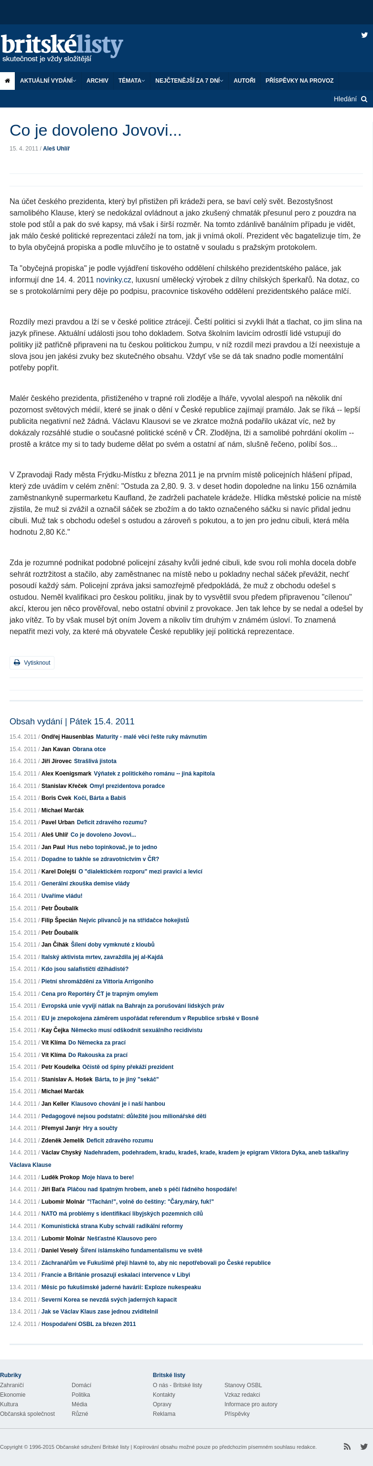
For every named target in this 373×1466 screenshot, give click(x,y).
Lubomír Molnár (63, 1201)
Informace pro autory (250, 1404)
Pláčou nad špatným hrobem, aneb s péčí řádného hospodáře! (152, 1189)
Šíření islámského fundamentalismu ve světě (141, 1250)
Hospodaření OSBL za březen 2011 (89, 1324)
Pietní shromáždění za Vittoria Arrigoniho (98, 981)
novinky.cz (113, 280)
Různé (80, 1414)
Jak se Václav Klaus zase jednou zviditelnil (100, 1311)
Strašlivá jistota (95, 761)
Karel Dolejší (59, 871)
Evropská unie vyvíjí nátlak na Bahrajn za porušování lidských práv (133, 1005)
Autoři (245, 80)
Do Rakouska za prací (98, 1055)
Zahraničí (12, 1385)
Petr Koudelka (61, 1067)
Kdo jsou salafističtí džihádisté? (85, 969)
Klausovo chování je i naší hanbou (118, 1103)
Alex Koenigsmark (67, 773)
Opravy (162, 1404)
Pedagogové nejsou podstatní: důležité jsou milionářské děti (124, 1116)
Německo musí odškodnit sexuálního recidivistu (136, 1030)
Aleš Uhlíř (56, 148)
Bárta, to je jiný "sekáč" (127, 1079)
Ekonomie (12, 1394)
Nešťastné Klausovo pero (122, 1238)
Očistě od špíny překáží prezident (127, 1067)
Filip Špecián (59, 920)
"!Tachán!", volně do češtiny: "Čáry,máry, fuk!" (150, 1201)
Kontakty (164, 1394)
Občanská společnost (27, 1414)
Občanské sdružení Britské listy (92, 1447)
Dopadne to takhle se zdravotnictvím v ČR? (101, 859)
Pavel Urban (58, 822)
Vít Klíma (54, 1042)
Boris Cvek (57, 798)
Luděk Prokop (61, 1177)
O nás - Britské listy (177, 1385)
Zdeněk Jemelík (63, 1140)
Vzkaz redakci (242, 1394)
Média (79, 1404)
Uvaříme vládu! (62, 896)
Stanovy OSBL (243, 1385)
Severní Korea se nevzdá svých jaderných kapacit (109, 1299)
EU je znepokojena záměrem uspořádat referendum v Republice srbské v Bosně (150, 1018)
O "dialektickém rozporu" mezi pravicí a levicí (140, 871)
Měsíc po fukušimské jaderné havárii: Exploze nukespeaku (121, 1287)
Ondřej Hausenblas (68, 736)
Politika (81, 1394)
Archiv (97, 80)
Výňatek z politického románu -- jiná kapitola (154, 773)
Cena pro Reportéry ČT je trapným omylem (100, 994)
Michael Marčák (63, 810)
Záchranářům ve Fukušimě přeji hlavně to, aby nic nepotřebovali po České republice (156, 1263)
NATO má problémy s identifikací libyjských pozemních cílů (122, 1213)
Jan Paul (53, 847)
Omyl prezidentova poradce (127, 786)
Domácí (81, 1385)
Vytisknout (32, 662)
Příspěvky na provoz (300, 80)
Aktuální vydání (48, 80)
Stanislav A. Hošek (67, 1079)
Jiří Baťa (53, 1189)
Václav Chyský (62, 1152)
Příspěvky (237, 1414)
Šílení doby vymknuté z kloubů (112, 944)
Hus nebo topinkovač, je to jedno (112, 847)
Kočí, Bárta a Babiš (100, 798)
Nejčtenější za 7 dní (189, 80)
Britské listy (71, 49)
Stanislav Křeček (64, 786)
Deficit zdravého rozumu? (112, 822)
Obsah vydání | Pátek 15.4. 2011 (72, 721)
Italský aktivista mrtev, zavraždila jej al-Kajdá (102, 957)
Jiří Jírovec (57, 761)
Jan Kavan (56, 749)
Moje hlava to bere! (108, 1177)
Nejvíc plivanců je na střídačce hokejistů (134, 920)
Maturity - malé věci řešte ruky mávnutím (151, 736)
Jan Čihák (55, 944)
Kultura (9, 1404)
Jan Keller (55, 1103)
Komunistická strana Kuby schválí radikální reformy (112, 1226)
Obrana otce (89, 749)
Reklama (164, 1414)
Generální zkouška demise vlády (86, 883)
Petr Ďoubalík (60, 908)
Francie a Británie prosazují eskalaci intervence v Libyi (116, 1275)
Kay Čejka (55, 1030)
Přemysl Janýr (61, 1128)
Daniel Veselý (60, 1250)
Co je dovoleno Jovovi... (103, 834)
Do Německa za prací (97, 1042)
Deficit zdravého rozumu (119, 1140)
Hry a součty (100, 1128)
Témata (131, 80)
